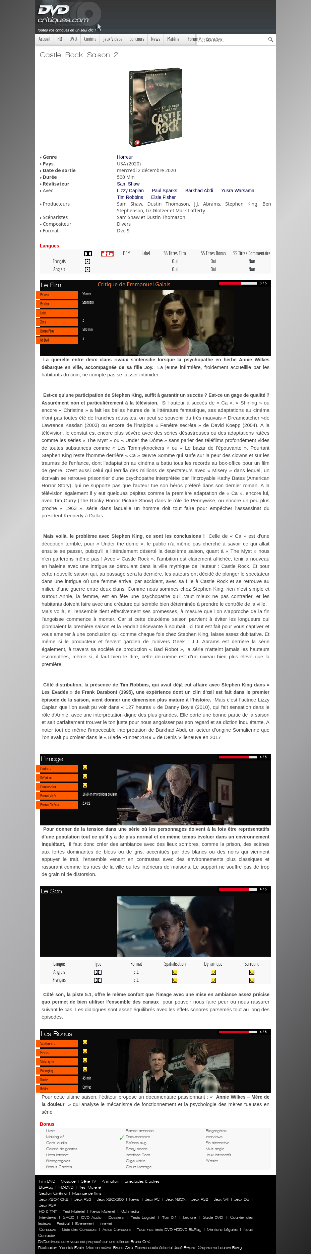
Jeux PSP (47, 1205)
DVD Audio (91, 1217)
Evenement (84, 1224)
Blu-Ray (46, 1187)
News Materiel (102, 1211)
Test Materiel (90, 1187)
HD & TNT (48, 1211)
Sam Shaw (128, 184)
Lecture (189, 1217)
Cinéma (90, 39)
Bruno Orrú (123, 1248)
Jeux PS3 (82, 1199)
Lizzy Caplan (130, 190)
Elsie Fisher (163, 197)
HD (59, 39)
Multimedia (130, 1211)
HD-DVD (66, 1187)
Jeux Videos (112, 39)
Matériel (174, 39)
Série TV (88, 1181)
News (155, 39)
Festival (63, 1224)
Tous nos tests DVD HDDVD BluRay (169, 1230)
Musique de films (87, 1193)
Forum (193, 39)
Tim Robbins (130, 197)
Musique (68, 1181)
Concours (136, 39)
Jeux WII (221, 1199)
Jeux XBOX (175, 1199)
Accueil (44, 39)
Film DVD (47, 1181)
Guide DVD (213, 1217)
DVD (73, 39)
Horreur (125, 157)
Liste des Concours (79, 1230)
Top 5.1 (169, 1217)
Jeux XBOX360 (110, 1199)
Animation (110, 1181)
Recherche (214, 39)
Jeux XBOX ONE (53, 1199)
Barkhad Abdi (199, 190)
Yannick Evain (71, 1248)
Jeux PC (152, 1199)
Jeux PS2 (199, 1199)
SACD (68, 1217)
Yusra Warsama (237, 190)
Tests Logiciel (143, 1217)
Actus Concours (117, 1230)
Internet (106, 1224)
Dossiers (116, 1217)
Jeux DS (241, 1199)
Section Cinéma (53, 1193)
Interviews (47, 1217)
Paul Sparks (164, 190)
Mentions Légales (222, 1230)
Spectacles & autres (142, 1181)
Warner (86, 293)
